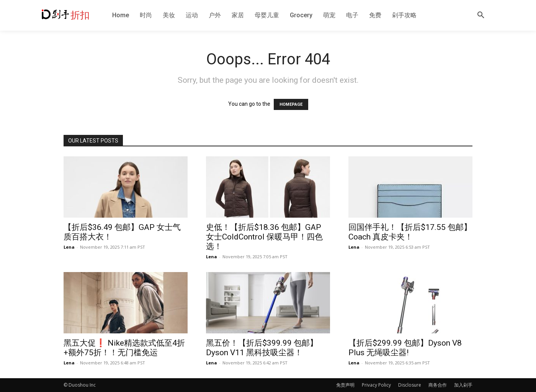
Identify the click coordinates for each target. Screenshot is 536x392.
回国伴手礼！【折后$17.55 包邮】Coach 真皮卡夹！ (410, 232)
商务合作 (437, 385)
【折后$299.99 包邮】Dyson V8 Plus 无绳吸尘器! (405, 347)
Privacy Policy (376, 385)
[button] (481, 15)
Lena (69, 247)
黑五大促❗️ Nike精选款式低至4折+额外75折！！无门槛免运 (124, 347)
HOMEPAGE (290, 104)
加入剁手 (463, 385)
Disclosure (409, 385)
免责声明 (345, 385)
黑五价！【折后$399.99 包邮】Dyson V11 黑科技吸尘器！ (262, 347)
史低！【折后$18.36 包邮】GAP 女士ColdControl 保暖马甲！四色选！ (264, 237)
